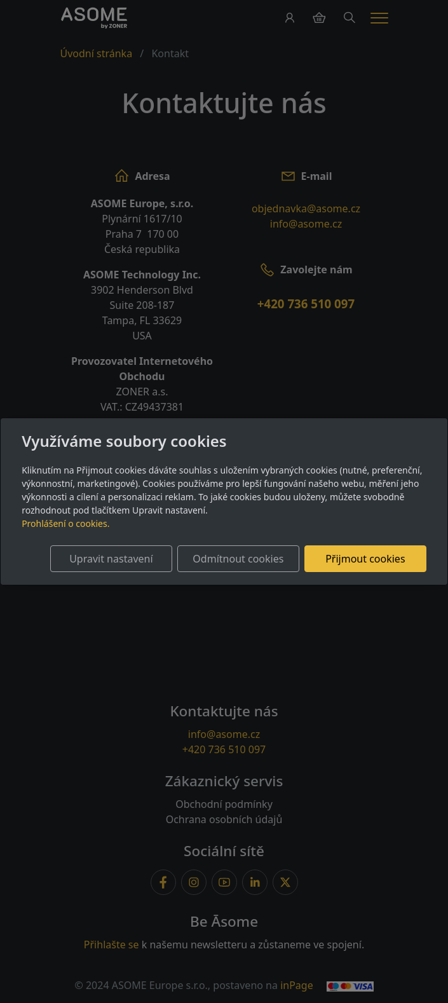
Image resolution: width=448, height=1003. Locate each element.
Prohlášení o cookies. (65, 523)
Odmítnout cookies (238, 559)
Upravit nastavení (111, 559)
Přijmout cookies (365, 559)
